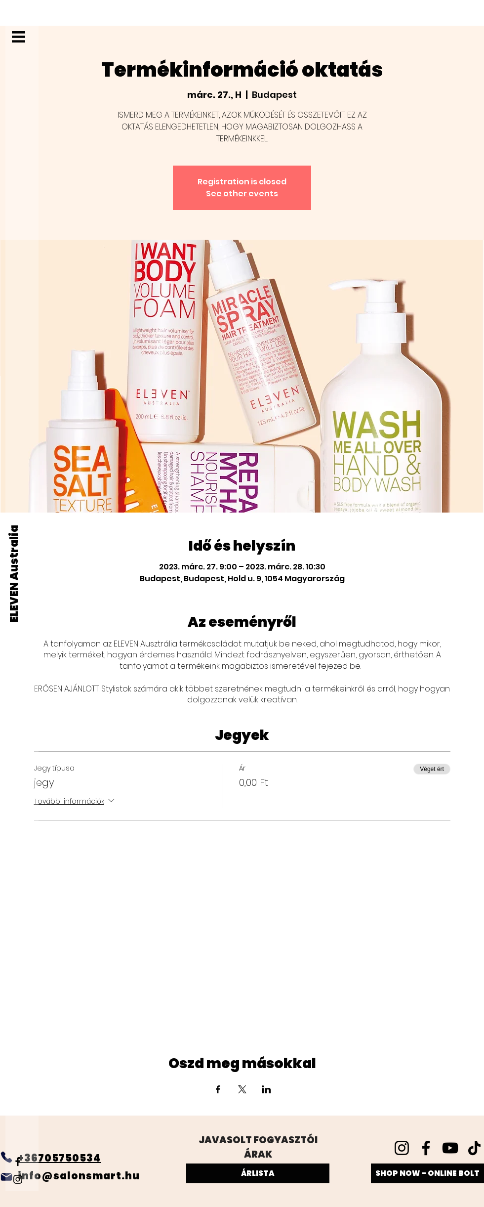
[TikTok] (474, 1148)
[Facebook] (18, 1161)
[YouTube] (450, 1148)
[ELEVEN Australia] (14, 573)
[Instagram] (18, 1179)
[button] (18, 37)
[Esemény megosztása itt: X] (242, 1089)
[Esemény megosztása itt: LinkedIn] (266, 1089)
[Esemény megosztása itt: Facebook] (218, 1089)
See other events (242, 193)
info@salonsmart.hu (79, 1176)
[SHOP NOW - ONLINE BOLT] (427, 1173)
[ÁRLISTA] (257, 1173)
